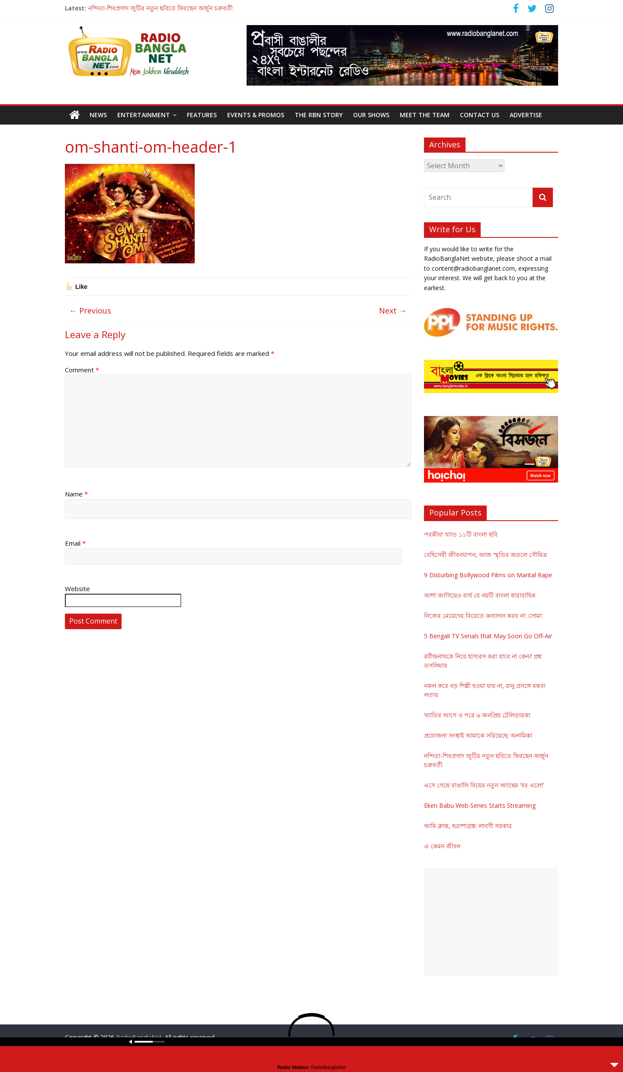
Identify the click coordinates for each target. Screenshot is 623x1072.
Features (202, 115)
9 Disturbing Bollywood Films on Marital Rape (488, 575)
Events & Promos (255, 115)
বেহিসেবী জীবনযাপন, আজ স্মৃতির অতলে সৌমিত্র (485, 554)
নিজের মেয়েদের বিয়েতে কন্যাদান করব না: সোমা (483, 615)
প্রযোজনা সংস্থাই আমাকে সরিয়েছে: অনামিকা (478, 735)
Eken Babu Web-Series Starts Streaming (480, 805)
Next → (393, 310)
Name (76, 494)
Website (77, 588)
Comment (82, 369)
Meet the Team (425, 115)
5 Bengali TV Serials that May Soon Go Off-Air (488, 636)
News (98, 115)
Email (75, 543)
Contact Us (479, 115)
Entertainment (143, 115)
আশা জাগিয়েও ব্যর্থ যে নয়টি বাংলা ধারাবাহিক (480, 595)
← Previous (90, 310)
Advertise (526, 115)
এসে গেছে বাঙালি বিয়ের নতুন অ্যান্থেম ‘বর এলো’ (484, 785)
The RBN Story (319, 115)
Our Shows (371, 115)
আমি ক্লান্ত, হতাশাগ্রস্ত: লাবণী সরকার (468, 826)
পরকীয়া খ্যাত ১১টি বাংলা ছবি (461, 534)
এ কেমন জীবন (442, 846)
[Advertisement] (491, 922)
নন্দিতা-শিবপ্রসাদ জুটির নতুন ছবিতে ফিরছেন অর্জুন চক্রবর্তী (160, 8)
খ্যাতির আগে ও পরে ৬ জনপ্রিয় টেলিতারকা (477, 715)
